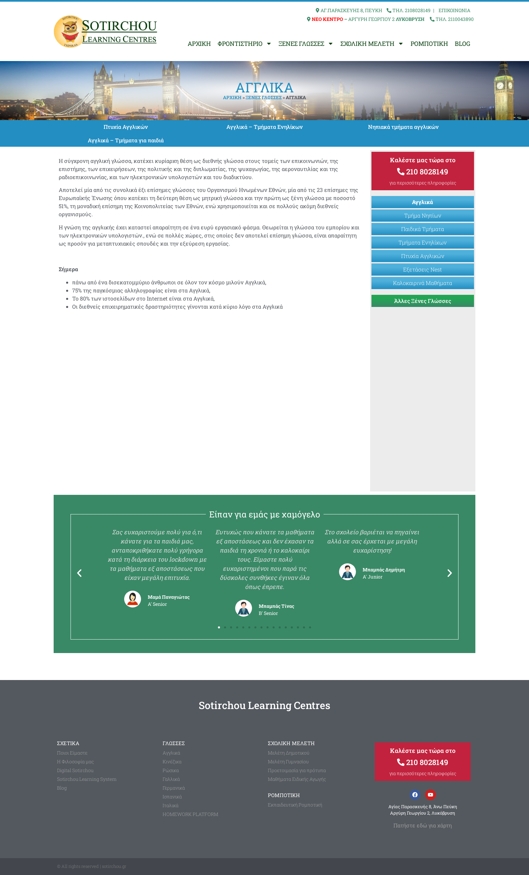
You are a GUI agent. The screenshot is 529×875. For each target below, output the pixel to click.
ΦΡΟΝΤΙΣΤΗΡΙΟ (245, 43)
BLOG (462, 43)
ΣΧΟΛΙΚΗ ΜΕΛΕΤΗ (372, 43)
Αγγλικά (422, 201)
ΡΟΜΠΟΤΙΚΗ (429, 43)
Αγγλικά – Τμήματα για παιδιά (126, 140)
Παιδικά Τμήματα (422, 228)
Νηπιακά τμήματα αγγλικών (403, 126)
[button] (79, 573)
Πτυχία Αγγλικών (126, 126)
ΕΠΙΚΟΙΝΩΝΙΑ (454, 10)
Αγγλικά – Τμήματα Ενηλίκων (264, 126)
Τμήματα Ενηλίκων (422, 242)
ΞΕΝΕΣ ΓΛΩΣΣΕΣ (306, 43)
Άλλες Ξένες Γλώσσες (422, 300)
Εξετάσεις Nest (422, 269)
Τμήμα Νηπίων (422, 215)
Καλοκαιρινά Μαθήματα (422, 282)
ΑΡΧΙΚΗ (199, 43)
